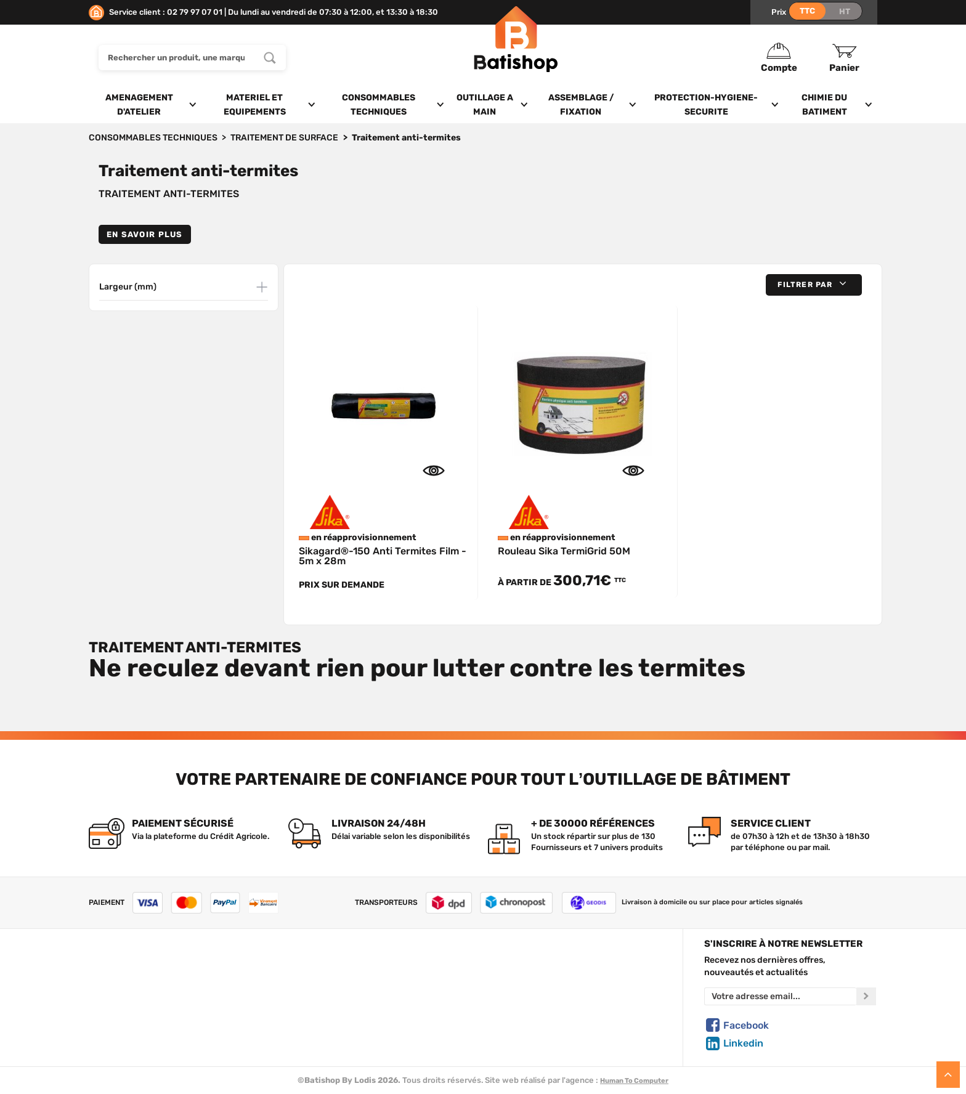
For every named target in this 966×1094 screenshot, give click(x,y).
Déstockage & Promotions (354, 1040)
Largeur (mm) (127, 287)
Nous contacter (118, 984)
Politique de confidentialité (555, 998)
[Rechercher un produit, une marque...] (270, 57)
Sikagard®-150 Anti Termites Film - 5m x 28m (382, 556)
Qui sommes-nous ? (127, 969)
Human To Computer (634, 1081)
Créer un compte (536, 969)
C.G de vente (113, 1012)
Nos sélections (332, 998)
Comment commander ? (135, 1055)
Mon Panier (524, 984)
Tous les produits (337, 969)
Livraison (106, 1040)
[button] (814, 285)
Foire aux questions (126, 998)
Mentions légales (121, 1026)
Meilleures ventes (338, 1026)
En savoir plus (145, 234)
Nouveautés (327, 1012)
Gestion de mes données (551, 1012)
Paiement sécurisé (539, 1026)
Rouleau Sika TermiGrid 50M (564, 551)
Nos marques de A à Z (345, 984)
